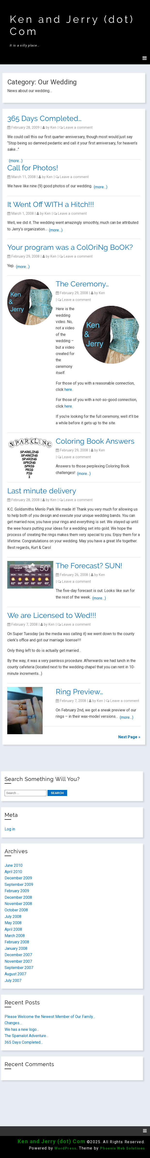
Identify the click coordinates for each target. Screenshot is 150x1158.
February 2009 (17, 891)
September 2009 (19, 884)
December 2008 (18, 897)
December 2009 (18, 878)
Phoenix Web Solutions (122, 1148)
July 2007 (13, 980)
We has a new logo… (22, 1029)
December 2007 (18, 955)
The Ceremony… (82, 284)
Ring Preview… (79, 691)
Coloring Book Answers (95, 441)
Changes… (13, 1023)
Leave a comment (78, 127)
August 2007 (15, 974)
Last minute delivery (41, 491)
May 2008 (13, 923)
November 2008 (18, 903)
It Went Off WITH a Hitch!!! (50, 204)
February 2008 (17, 942)
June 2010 (14, 865)
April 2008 (13, 929)
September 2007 (19, 967)
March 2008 (15, 935)
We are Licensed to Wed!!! (51, 615)
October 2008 (16, 910)
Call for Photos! (32, 168)
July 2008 (13, 916)
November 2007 (18, 961)
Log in (10, 829)
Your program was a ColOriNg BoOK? (70, 247)
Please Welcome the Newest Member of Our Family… (50, 1016)
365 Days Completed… (44, 118)
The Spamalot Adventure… (26, 1035)
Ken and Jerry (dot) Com (51, 1141)
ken (53, 127)
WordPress (65, 1148)
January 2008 (16, 948)
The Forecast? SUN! (89, 565)
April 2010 (13, 871)
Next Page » (129, 737)
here (68, 389)
